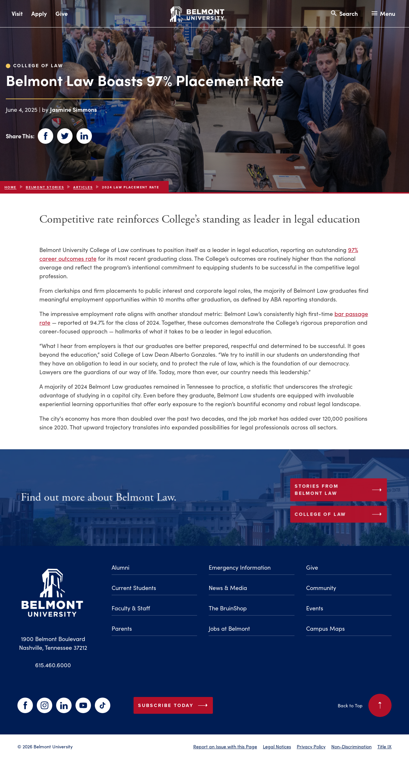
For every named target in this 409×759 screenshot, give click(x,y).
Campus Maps (325, 628)
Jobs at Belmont (229, 628)
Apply (39, 13)
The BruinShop (228, 608)
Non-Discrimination (351, 746)
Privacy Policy (311, 746)
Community (321, 588)
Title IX (384, 746)
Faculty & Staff (131, 608)
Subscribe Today (174, 705)
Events (314, 608)
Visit (17, 13)
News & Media (228, 588)
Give (61, 13)
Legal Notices (277, 746)
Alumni (120, 567)
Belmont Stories (45, 187)
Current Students (134, 588)
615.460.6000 (53, 665)
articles (83, 187)
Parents (122, 628)
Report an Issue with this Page (225, 746)
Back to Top (365, 705)
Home (10, 187)
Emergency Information (240, 567)
